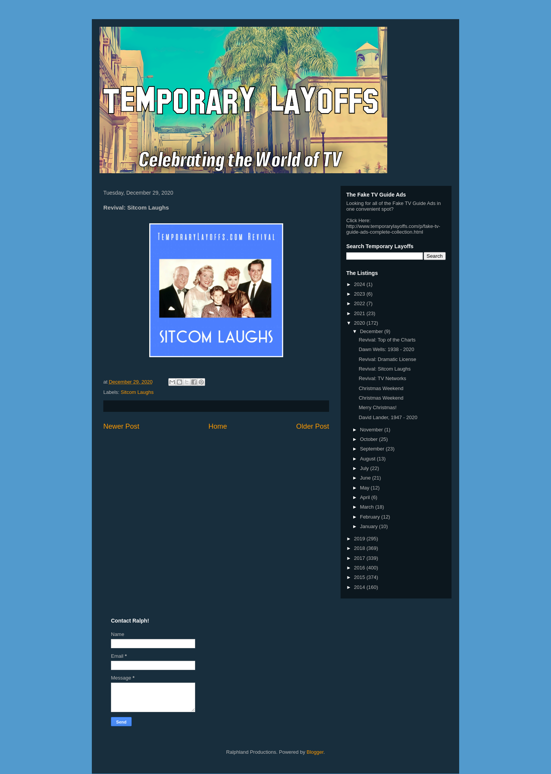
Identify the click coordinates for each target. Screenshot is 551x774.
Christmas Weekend (381, 388)
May (365, 488)
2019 (360, 538)
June (366, 478)
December (372, 331)
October (369, 439)
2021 (360, 313)
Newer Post (121, 426)
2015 (360, 577)
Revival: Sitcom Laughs (385, 369)
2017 (360, 558)
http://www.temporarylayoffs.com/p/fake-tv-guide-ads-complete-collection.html (393, 229)
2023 (360, 294)
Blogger (314, 752)
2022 (360, 303)
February (370, 517)
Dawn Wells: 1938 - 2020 (386, 349)
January (369, 526)
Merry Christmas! (377, 407)
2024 (360, 284)
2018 (360, 548)
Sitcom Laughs (137, 392)
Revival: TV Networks (382, 378)
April (366, 497)
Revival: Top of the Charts (387, 340)
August (368, 459)
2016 (360, 568)
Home (218, 426)
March (367, 507)
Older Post (312, 426)
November (372, 430)
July (365, 468)
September (373, 449)
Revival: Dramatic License (387, 359)
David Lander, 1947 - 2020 (388, 417)
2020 (360, 323)
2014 (360, 587)
